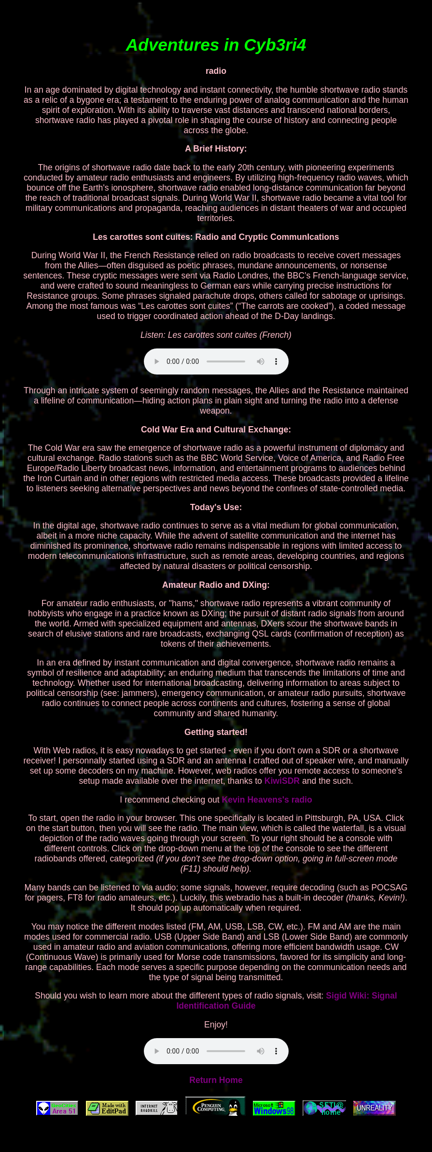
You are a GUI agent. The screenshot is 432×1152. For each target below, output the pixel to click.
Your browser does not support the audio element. (216, 361)
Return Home (215, 1080)
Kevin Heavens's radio (267, 800)
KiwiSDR (282, 781)
